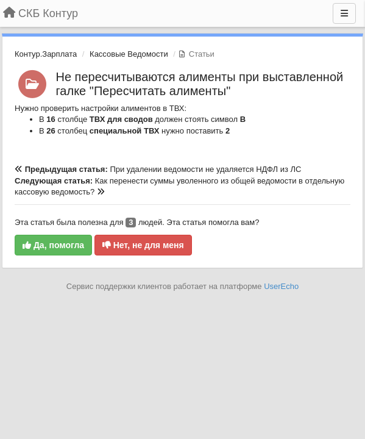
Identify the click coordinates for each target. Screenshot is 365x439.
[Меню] (344, 13)
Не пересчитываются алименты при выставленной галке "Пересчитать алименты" (200, 84)
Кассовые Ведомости (129, 54)
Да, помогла (53, 245)
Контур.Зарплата (46, 54)
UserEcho (281, 286)
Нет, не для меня (143, 245)
